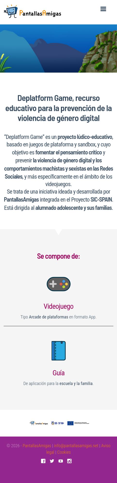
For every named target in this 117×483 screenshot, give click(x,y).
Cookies (64, 452)
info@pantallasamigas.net (76, 445)
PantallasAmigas (37, 445)
